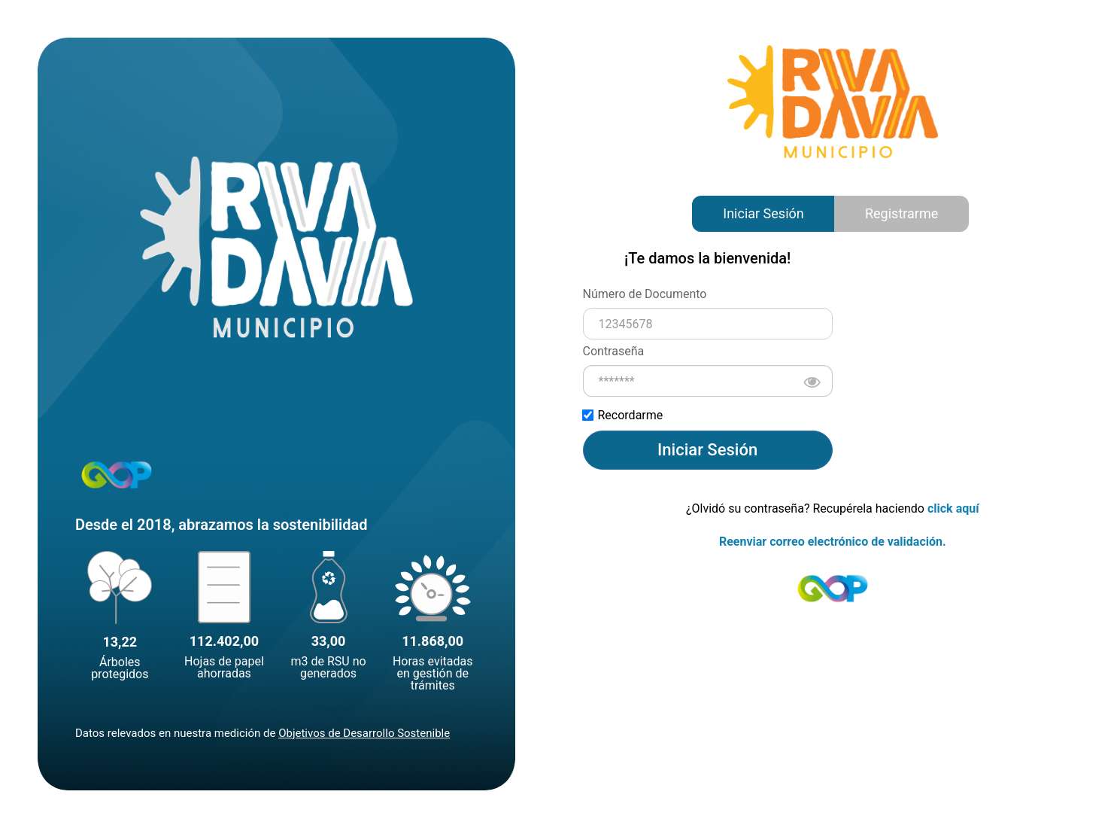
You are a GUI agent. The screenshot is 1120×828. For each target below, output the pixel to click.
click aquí (953, 508)
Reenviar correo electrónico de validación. (832, 541)
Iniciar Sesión (763, 213)
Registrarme (901, 213)
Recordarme (623, 415)
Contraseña (614, 352)
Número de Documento (645, 294)
